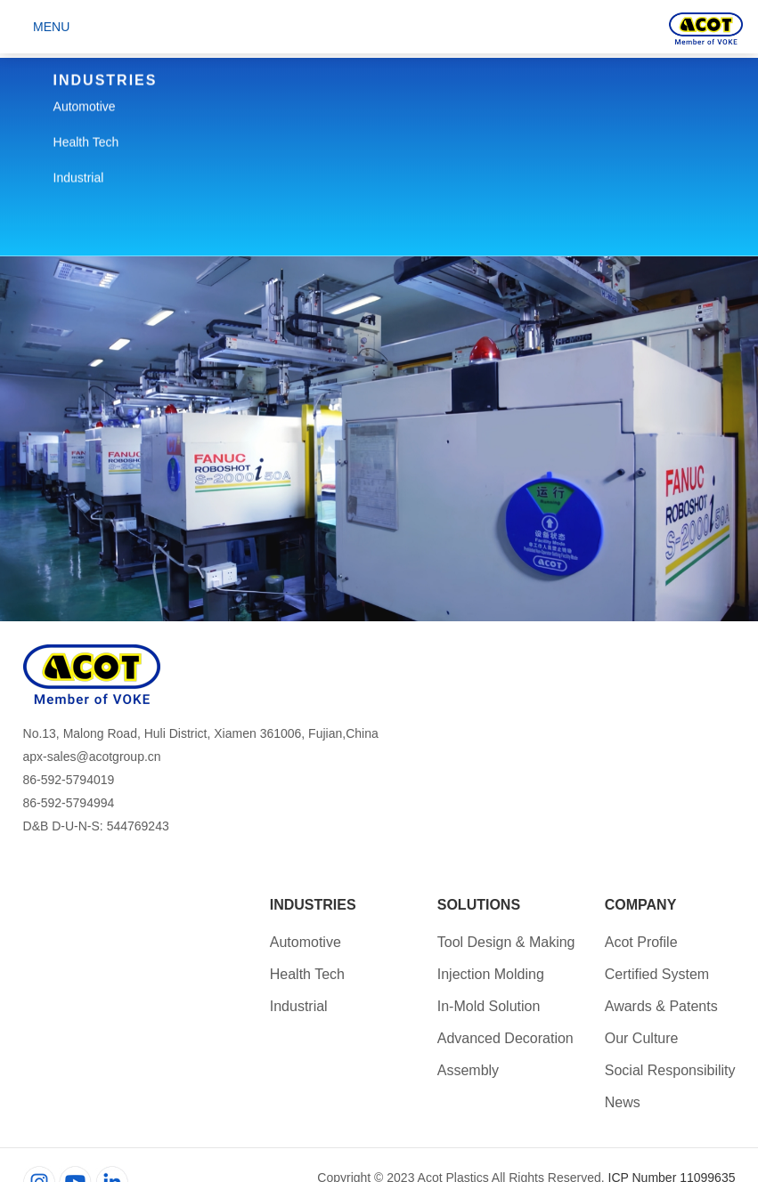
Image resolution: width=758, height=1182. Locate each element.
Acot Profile (641, 942)
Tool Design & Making (506, 942)
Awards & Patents (661, 1006)
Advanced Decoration (505, 1038)
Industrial (299, 1006)
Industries (313, 904)
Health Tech (307, 974)
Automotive (305, 942)
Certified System (657, 974)
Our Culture (642, 1038)
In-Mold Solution (489, 1006)
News (622, 1102)
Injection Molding (490, 974)
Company (641, 904)
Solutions (478, 904)
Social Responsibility (670, 1070)
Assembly (468, 1070)
